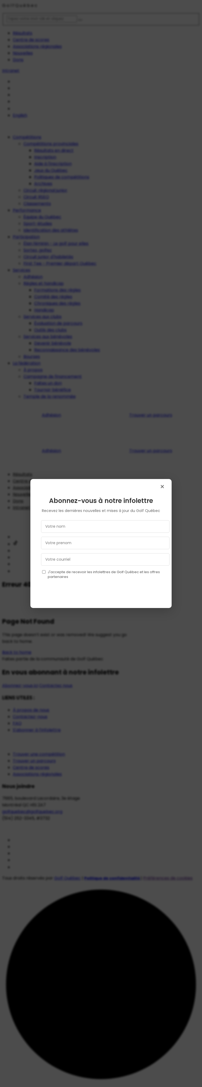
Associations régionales (37, 46)
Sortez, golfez (37, 250)
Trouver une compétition (39, 754)
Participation (26, 237)
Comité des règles (53, 297)
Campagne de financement (52, 376)
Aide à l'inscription (53, 164)
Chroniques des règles (57, 303)
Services (21, 270)
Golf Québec (67, 878)
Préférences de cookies (168, 878)
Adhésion (33, 277)
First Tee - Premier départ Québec (59, 263)
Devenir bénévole (52, 343)
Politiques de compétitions (61, 177)
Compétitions (27, 137)
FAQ (17, 723)
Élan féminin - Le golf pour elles (55, 243)
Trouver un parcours (150, 415)
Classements (37, 204)
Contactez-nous (30, 717)
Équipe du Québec (42, 217)
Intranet (10, 71)
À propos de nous (31, 710)
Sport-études (37, 223)
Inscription (45, 157)
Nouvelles (23, 53)
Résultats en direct (54, 150)
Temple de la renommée (49, 396)
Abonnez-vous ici (20, 685)
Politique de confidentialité (112, 878)
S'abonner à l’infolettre (37, 730)
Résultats (22, 33)
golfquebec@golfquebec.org (32, 812)
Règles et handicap (43, 283)
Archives (43, 184)
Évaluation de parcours (58, 323)
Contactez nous (55, 685)
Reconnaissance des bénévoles (67, 350)
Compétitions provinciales (50, 144)
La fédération (27, 363)
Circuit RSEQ (36, 197)
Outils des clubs (50, 330)
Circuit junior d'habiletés (48, 257)
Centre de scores (31, 40)
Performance (27, 210)
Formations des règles (57, 290)
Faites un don (48, 383)
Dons (18, 60)
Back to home (16, 652)
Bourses (31, 356)
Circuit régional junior (45, 190)
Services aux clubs (42, 317)
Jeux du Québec (51, 170)
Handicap (44, 310)
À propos (33, 370)
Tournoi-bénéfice (52, 390)
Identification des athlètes (50, 230)
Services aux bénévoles (47, 337)
